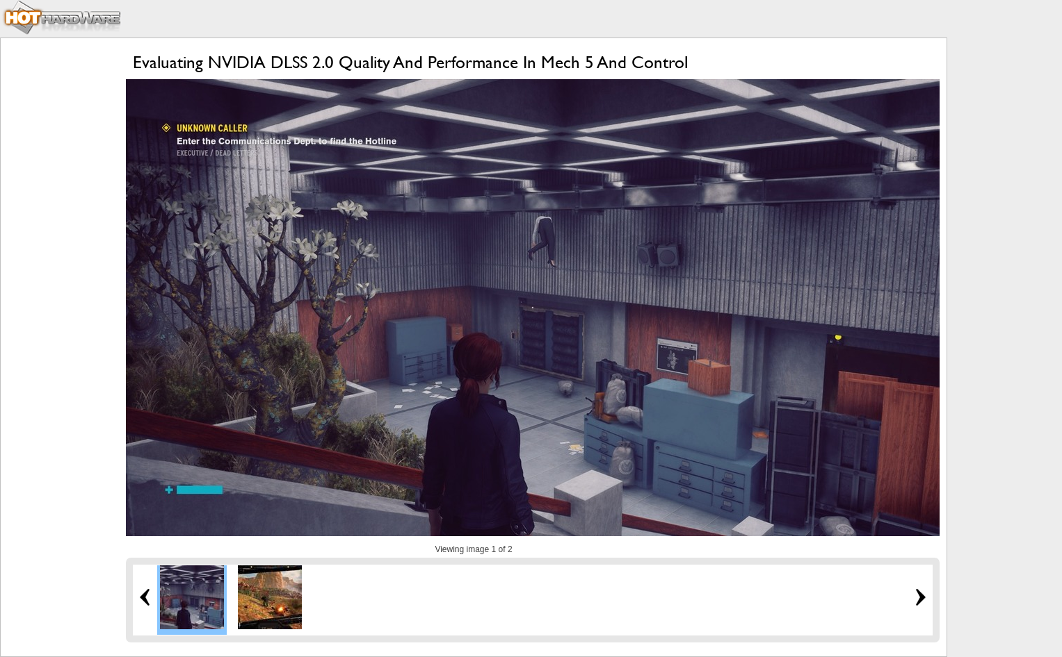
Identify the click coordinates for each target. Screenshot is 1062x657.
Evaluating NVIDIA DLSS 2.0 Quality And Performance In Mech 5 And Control (410, 62)
